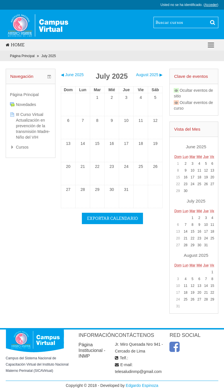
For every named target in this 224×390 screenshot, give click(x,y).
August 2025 (196, 255)
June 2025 (196, 146)
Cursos (22, 147)
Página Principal (22, 56)
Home (15, 44)
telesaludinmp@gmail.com (138, 371)
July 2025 (48, 56)
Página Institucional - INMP (91, 350)
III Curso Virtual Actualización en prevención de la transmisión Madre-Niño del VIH (33, 125)
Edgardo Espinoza (142, 385)
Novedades (26, 104)
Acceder (211, 5)
